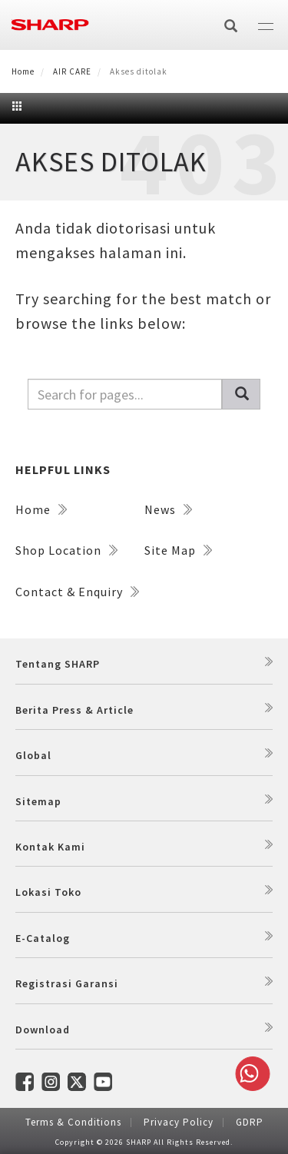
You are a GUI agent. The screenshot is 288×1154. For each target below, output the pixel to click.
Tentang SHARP (57, 664)
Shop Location (66, 550)
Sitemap (38, 801)
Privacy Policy (179, 1122)
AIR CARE (72, 71)
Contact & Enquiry (77, 591)
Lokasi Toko (48, 892)
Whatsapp (249, 1073)
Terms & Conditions (73, 1122)
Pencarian (248, 394)
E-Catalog (42, 938)
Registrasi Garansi (66, 983)
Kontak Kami (50, 847)
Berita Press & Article (74, 710)
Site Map (178, 550)
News (168, 509)
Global (33, 755)
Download (42, 1029)
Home (23, 71)
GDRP (249, 1122)
